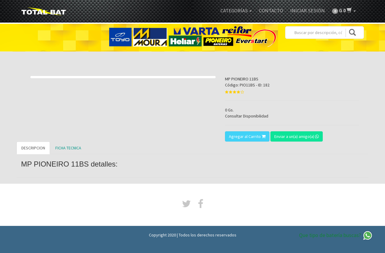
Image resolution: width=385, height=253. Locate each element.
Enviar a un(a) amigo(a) (296, 136)
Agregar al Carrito (247, 136)
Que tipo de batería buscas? (336, 235)
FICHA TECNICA (68, 148)
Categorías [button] (236, 10)
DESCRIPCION (33, 148)
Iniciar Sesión (307, 10)
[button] (343, 10)
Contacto (271, 10)
